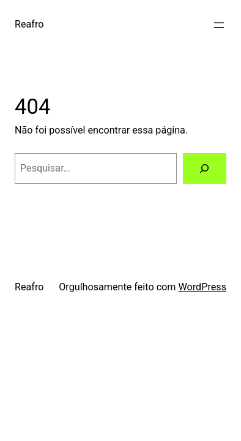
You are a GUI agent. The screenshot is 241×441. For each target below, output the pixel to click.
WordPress (202, 287)
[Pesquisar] (204, 168)
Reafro (29, 24)
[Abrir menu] (219, 25)
